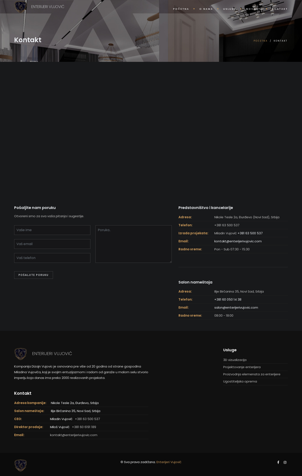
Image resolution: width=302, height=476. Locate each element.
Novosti (254, 9)
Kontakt (280, 9)
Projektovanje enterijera (242, 367)
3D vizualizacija (234, 360)
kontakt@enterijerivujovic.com (238, 241)
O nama (206, 9)
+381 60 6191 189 (84, 427)
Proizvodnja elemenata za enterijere (251, 374)
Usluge (229, 9)
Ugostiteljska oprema (240, 381)
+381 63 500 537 (250, 233)
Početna (181, 9)
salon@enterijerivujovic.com (236, 307)
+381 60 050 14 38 (227, 299)
